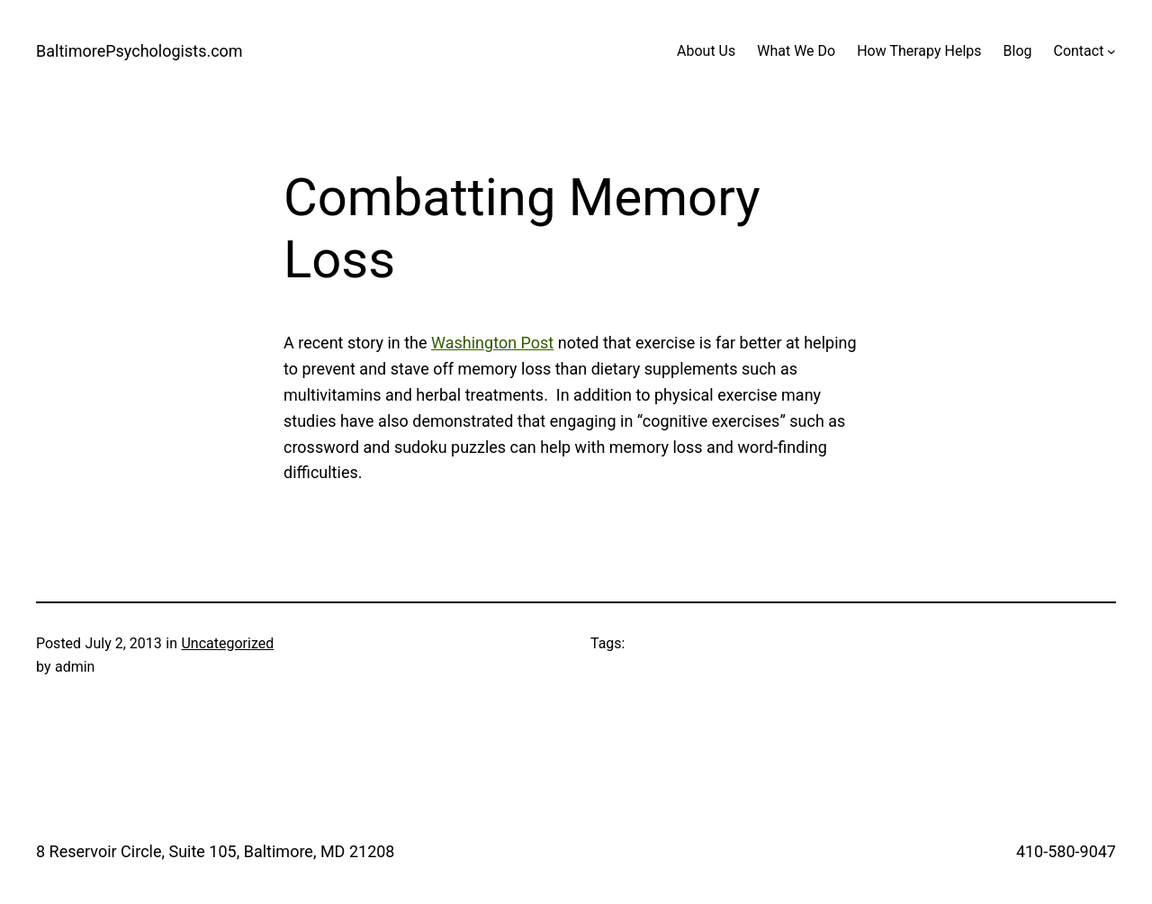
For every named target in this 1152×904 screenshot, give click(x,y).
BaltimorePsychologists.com (139, 50)
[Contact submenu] (1111, 51)
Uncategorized (227, 643)
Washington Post (492, 342)
